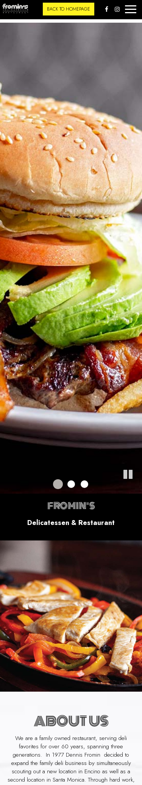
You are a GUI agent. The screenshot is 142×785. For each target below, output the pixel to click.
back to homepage (68, 9)
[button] (136, 488)
